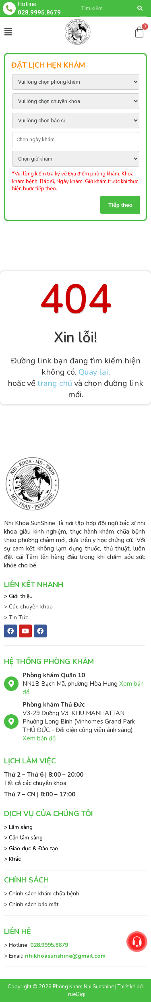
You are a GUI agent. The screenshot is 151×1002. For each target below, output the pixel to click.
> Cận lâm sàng (23, 837)
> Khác (12, 859)
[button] (8, 31)
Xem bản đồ (39, 738)
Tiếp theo (120, 205)
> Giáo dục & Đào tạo (31, 848)
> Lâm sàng (18, 827)
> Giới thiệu (18, 596)
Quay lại (93, 372)
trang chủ (54, 383)
